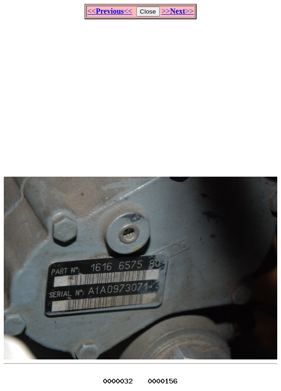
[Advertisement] (142, 94)
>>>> (178, 11)
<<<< (109, 11)
